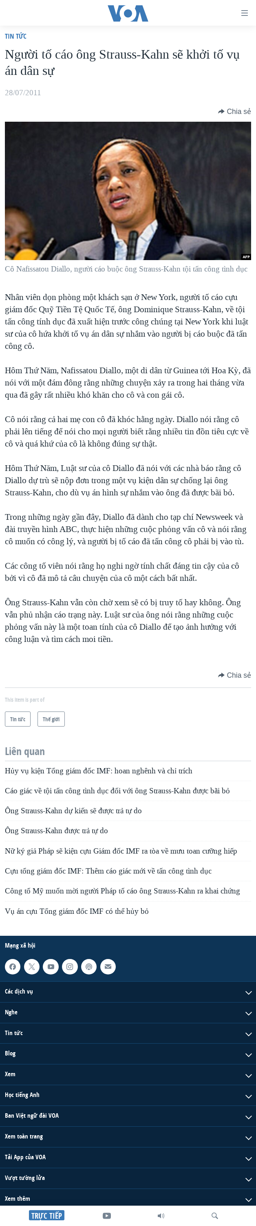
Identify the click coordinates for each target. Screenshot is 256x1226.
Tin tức (15, 36)
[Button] (234, 111)
